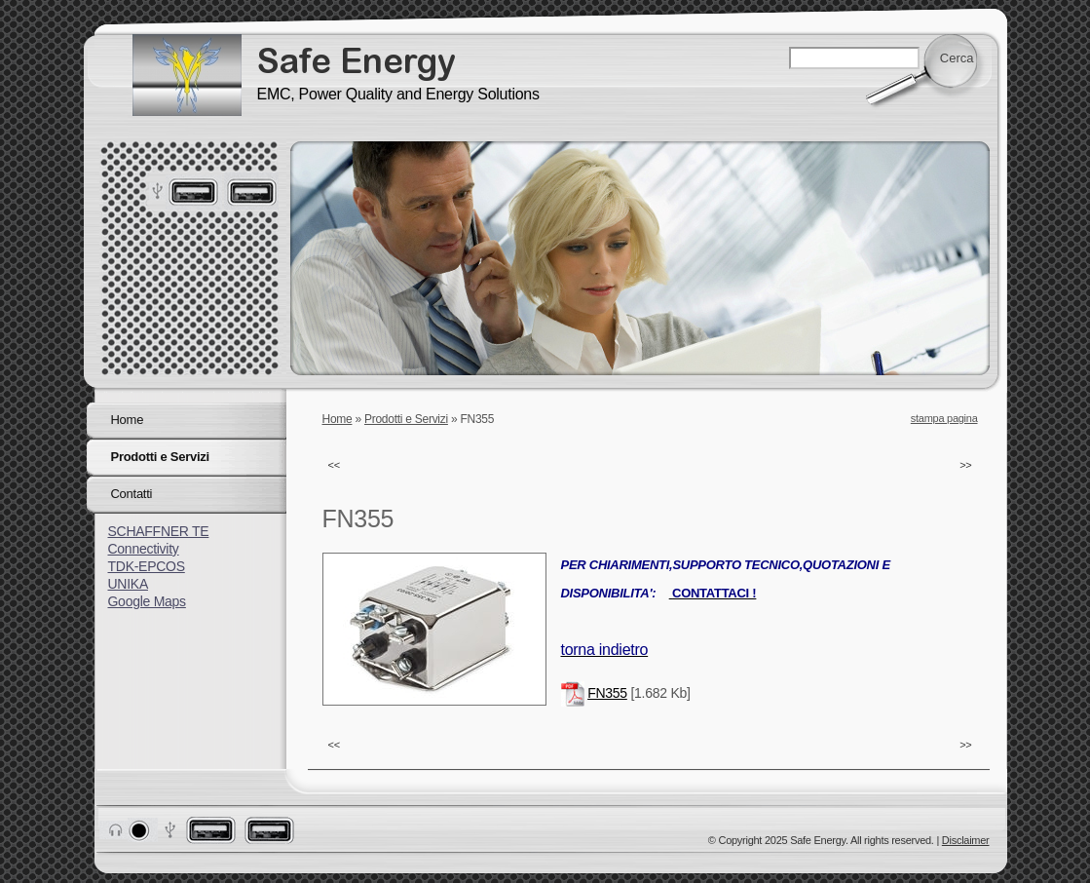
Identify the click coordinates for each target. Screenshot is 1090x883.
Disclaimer (966, 840)
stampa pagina (944, 418)
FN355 (607, 693)
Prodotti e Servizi (406, 419)
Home (337, 419)
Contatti (132, 493)
